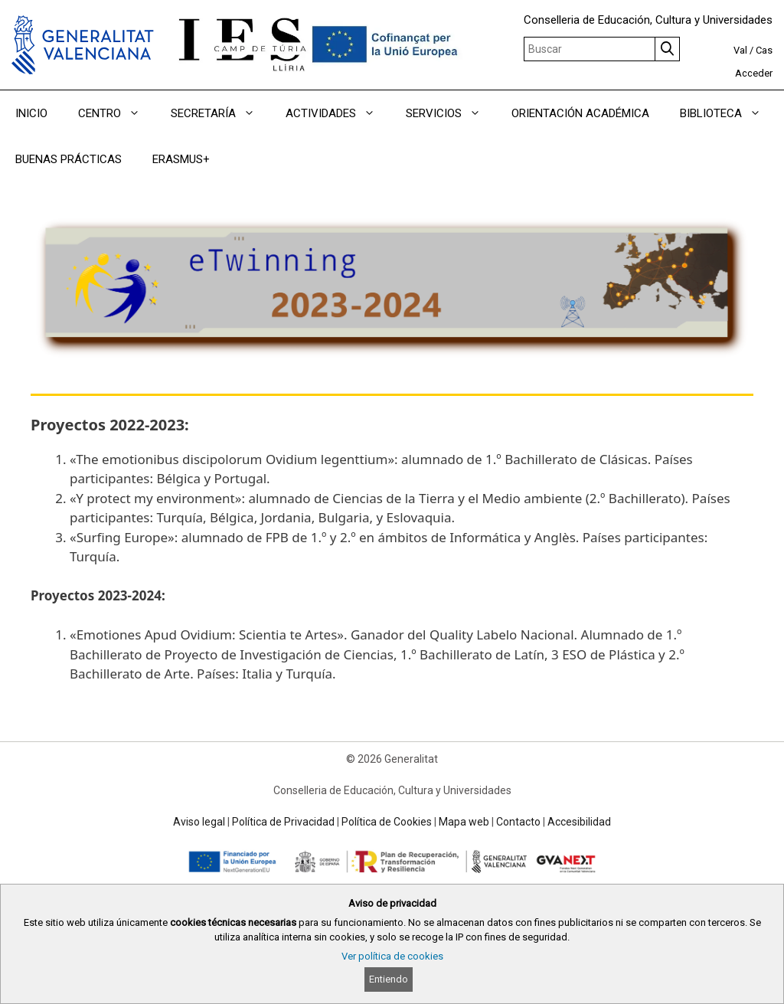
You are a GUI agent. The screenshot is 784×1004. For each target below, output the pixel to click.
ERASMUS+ (181, 159)
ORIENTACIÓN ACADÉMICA (580, 113)
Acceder (754, 73)
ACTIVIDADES (338, 113)
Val (740, 50)
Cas (764, 50)
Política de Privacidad (283, 822)
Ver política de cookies (392, 956)
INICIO (31, 113)
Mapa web (464, 822)
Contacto (518, 822)
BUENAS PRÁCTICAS (68, 159)
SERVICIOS (451, 113)
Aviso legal (199, 822)
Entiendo (388, 979)
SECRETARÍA (220, 113)
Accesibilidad (579, 822)
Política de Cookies (386, 822)
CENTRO (116, 113)
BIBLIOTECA (728, 113)
